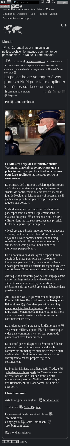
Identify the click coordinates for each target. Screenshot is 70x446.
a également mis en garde (21, 372)
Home (6, 9)
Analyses (23, 9)
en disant (37, 216)
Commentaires (11, 18)
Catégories (9, 13)
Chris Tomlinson (25, 101)
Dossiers (22, 13)
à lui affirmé (50, 329)
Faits (14, 9)
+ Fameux (42, 13)
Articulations (37, 9)
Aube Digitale (32, 407)
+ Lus (31, 13)
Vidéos (53, 13)
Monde (7, 42)
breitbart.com (51, 400)
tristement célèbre (16, 329)
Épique (50, 9)
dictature (25, 91)
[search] (25, 2)
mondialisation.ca (36, 61)
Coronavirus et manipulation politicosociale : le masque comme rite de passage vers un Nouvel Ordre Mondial (29, 51)
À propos (26, 18)
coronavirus (14, 91)
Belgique (12, 95)
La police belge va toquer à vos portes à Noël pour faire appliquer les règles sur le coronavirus (34, 82)
